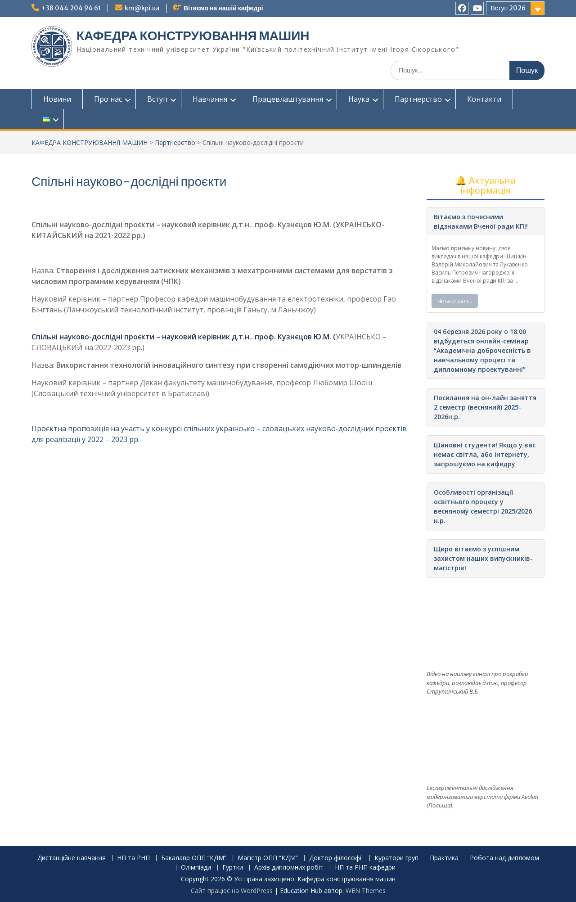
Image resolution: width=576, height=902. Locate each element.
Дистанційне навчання (71, 858)
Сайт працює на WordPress (232, 890)
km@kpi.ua (142, 8)
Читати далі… (454, 301)
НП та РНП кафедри (365, 867)
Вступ (157, 99)
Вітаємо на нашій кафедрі (223, 8)
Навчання (210, 99)
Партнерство (418, 99)
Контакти (484, 99)
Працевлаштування (287, 99)
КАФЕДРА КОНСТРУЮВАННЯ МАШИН (193, 35)
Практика (444, 858)
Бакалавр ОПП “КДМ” (193, 858)
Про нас (108, 99)
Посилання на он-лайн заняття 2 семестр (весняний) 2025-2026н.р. (485, 407)
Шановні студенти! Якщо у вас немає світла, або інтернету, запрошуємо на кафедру (485, 454)
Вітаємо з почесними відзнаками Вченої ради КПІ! (481, 221)
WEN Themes (366, 890)
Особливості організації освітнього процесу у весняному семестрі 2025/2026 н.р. (483, 506)
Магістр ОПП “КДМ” (268, 858)
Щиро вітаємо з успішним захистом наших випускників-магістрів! (483, 558)
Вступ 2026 (508, 8)
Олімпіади (196, 867)
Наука (358, 99)
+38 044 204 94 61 (71, 8)
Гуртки (232, 867)
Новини (57, 99)
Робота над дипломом (504, 858)
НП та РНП (133, 858)
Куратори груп (396, 858)
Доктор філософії (336, 858)
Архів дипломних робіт (289, 867)
